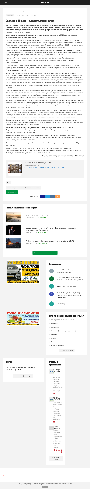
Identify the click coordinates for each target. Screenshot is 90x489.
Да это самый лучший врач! (66, 286)
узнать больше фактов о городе (23, 376)
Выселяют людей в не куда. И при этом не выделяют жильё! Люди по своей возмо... (69, 295)
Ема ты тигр (61, 304)
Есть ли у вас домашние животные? (66, 316)
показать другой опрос (66, 350)
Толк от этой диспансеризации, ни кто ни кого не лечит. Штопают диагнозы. (70, 279)
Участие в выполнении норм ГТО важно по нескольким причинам (21, 368)
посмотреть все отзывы (56, 458)
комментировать (11, 192)
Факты (9, 362)
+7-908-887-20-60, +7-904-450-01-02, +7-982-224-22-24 (44, 167)
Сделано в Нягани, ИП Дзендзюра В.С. (38, 163)
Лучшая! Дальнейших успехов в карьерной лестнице (68, 271)
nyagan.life (45, 3)
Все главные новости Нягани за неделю (45, 253)
